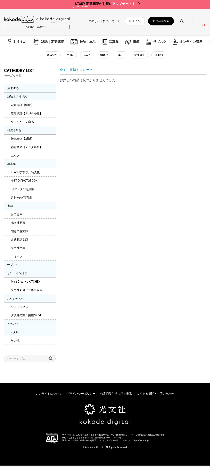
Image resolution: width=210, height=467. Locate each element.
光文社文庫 (18, 249)
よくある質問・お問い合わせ (155, 395)
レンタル (13, 333)
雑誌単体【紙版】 (22, 140)
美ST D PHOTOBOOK (24, 182)
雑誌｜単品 (14, 132)
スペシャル (14, 300)
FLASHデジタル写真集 (25, 174)
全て (63, 71)
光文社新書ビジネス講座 (26, 291)
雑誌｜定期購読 (17, 98)
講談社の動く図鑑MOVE (26, 317)
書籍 (10, 207)
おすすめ (13, 89)
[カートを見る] (203, 23)
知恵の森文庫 (19, 232)
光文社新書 (18, 224)
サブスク (13, 266)
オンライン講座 (17, 274)
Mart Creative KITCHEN (26, 283)
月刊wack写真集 (21, 199)
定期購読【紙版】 (22, 106)
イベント (13, 325)
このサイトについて (49, 395)
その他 (15, 342)
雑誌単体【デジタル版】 (26, 148)
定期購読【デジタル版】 (26, 115)
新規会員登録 (161, 21)
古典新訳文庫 (19, 241)
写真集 (11, 165)
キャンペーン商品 (22, 123)
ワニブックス (19, 308)
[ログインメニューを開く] (192, 23)
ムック (15, 157)
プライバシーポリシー (81, 395)
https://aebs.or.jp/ (141, 442)
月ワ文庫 (16, 216)
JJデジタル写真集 (22, 190)
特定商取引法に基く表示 (116, 395)
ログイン (134, 21)
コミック (16, 258)
